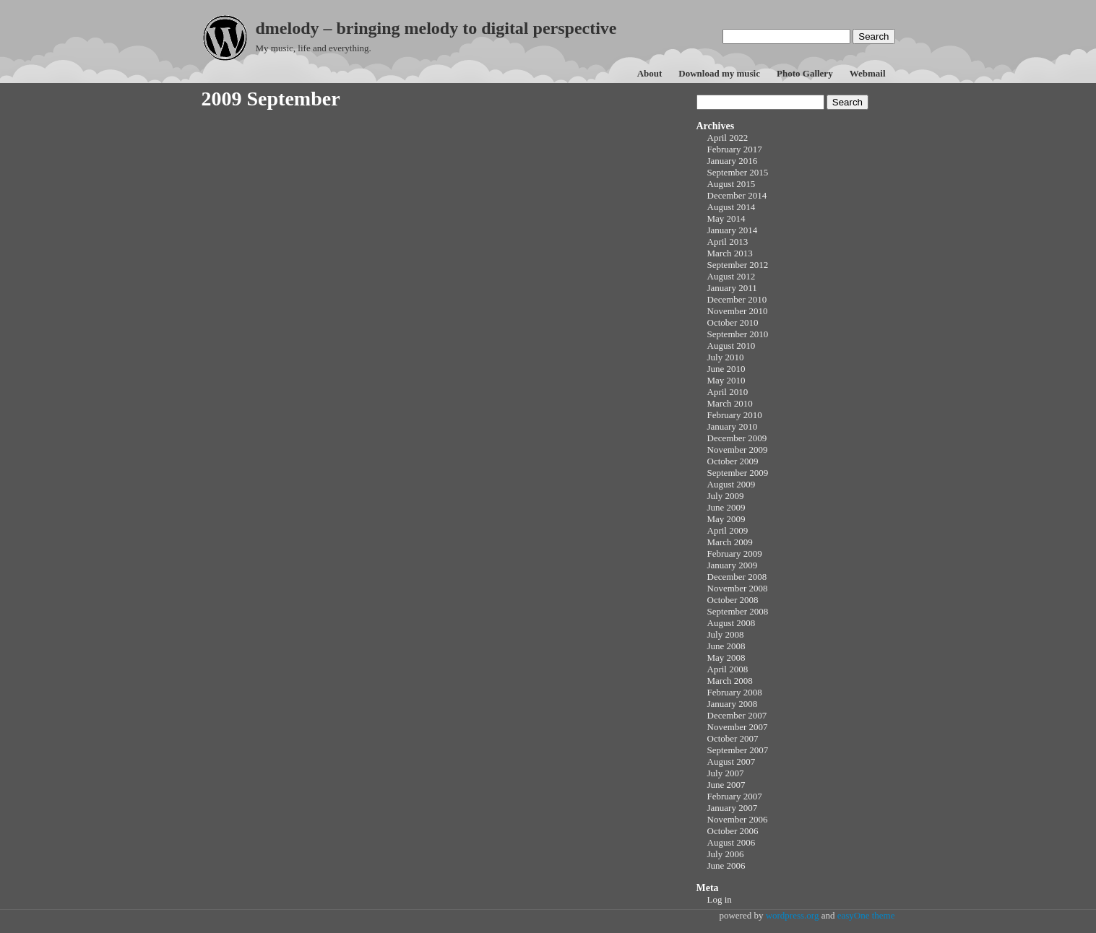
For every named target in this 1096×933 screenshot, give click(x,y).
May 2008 (726, 657)
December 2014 (737, 195)
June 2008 (726, 646)
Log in (719, 899)
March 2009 (730, 542)
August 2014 (731, 206)
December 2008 (737, 576)
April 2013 (727, 241)
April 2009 (727, 530)
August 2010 (731, 345)
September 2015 (738, 172)
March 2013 (730, 253)
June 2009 (726, 507)
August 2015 (731, 183)
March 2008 (730, 680)
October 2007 (733, 738)
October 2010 (733, 322)
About (650, 73)
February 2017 (734, 149)
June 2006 (726, 865)
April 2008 (727, 669)
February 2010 (734, 414)
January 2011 (732, 287)
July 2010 (725, 357)
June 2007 (726, 784)
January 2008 (732, 703)
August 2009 (731, 484)
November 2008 (737, 588)
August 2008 (731, 622)
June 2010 (726, 368)
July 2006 (725, 854)
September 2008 (738, 611)
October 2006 (733, 830)
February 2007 (734, 796)
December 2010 (737, 299)
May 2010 (726, 380)
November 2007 (737, 726)
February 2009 (734, 553)
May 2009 (726, 518)
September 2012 (738, 264)
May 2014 (726, 218)
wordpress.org (792, 915)
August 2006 (731, 842)
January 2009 (732, 565)
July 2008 (725, 634)
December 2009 (737, 438)
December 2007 (737, 715)
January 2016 (732, 160)
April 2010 (727, 391)
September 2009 (738, 472)
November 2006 (737, 819)
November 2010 (737, 310)
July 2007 (725, 773)
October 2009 (733, 461)
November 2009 (737, 449)
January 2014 (732, 230)
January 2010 (732, 426)
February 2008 (734, 692)
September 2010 (738, 334)
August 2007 (731, 761)
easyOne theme (866, 915)
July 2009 (725, 495)
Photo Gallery (805, 73)
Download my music (719, 73)
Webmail (868, 73)
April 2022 (727, 137)
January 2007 (732, 807)
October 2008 (733, 599)
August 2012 (731, 276)
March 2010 (730, 403)
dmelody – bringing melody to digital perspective (436, 28)
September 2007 (738, 750)
